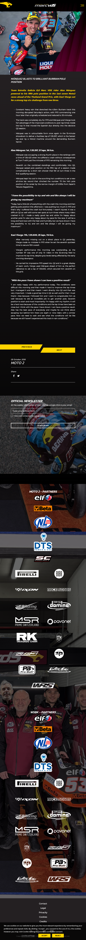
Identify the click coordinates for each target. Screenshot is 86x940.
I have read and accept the (29, 416)
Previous (27, 347)
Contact (43, 903)
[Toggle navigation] (82, 5)
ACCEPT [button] (44, 935)
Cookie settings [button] (28, 935)
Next (59, 350)
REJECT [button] (58, 935)
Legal (43, 908)
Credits (43, 921)
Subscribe (43, 425)
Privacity (43, 912)
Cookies (43, 917)
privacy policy (39, 416)
